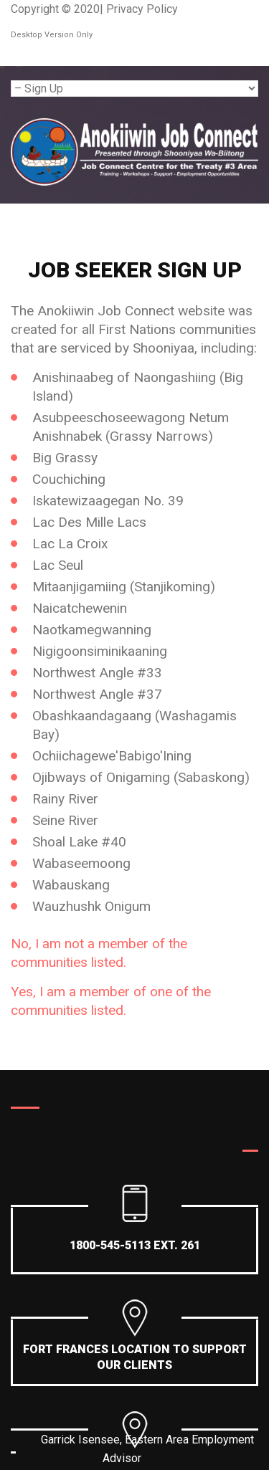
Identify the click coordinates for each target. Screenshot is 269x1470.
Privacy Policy (142, 9)
